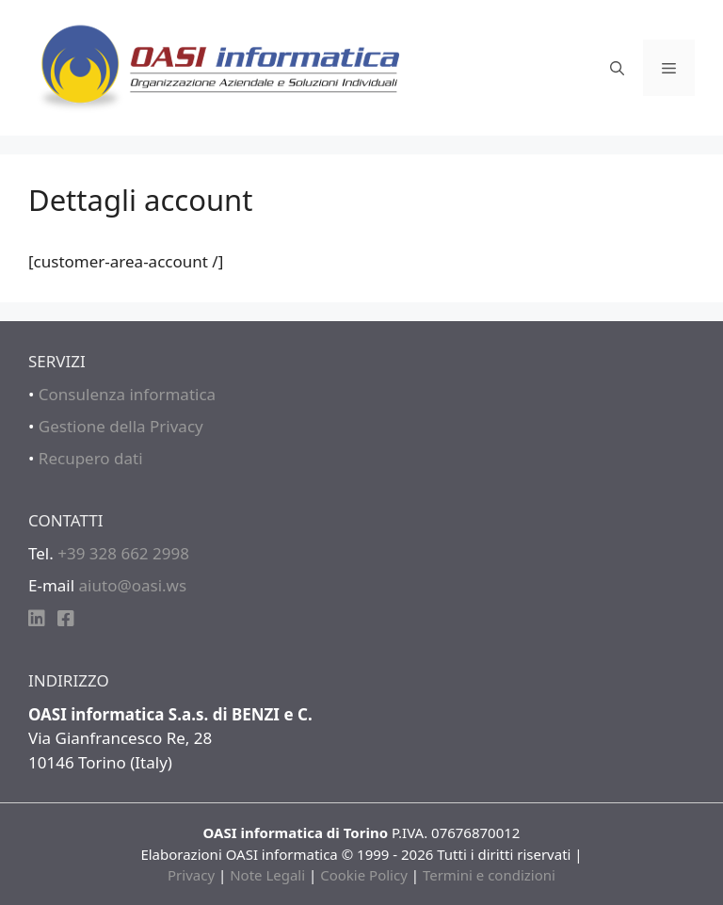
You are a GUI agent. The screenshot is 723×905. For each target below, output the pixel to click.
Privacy (191, 874)
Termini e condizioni (489, 874)
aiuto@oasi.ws (133, 585)
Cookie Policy (364, 874)
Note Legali (267, 874)
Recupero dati (91, 458)
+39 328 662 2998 (123, 553)
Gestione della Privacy (121, 426)
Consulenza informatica (127, 394)
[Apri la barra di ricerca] (617, 68)
